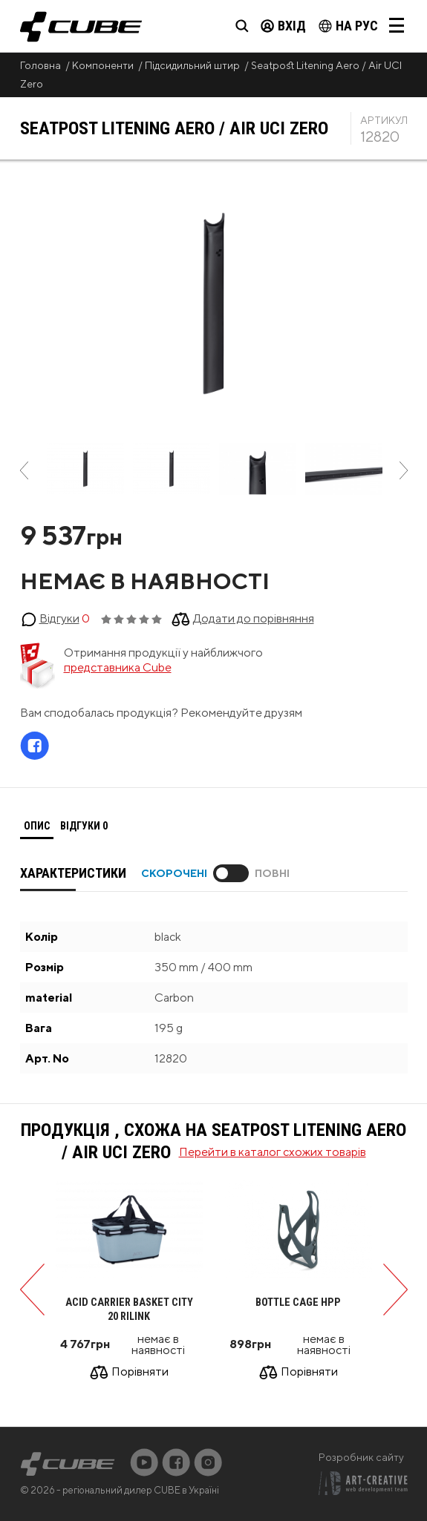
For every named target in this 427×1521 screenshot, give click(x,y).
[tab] (36, 826)
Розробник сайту (361, 1457)
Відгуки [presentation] (84, 826)
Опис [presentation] (37, 826)
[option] (85, 470)
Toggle (231, 873)
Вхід (283, 25)
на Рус (348, 25)
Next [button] (404, 470)
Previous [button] (24, 470)
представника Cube (118, 667)
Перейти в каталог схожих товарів (272, 1152)
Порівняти (140, 1373)
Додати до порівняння (253, 618)
